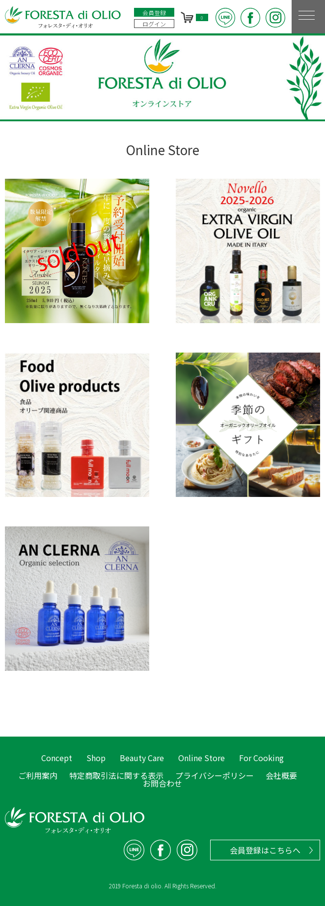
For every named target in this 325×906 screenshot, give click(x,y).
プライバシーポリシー (214, 775)
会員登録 (154, 12)
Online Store (201, 758)
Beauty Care (142, 758)
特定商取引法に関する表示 (116, 775)
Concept (56, 758)
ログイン (154, 24)
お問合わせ (162, 783)
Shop (96, 758)
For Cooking (261, 758)
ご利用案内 (37, 775)
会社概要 (281, 775)
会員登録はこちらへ (265, 850)
